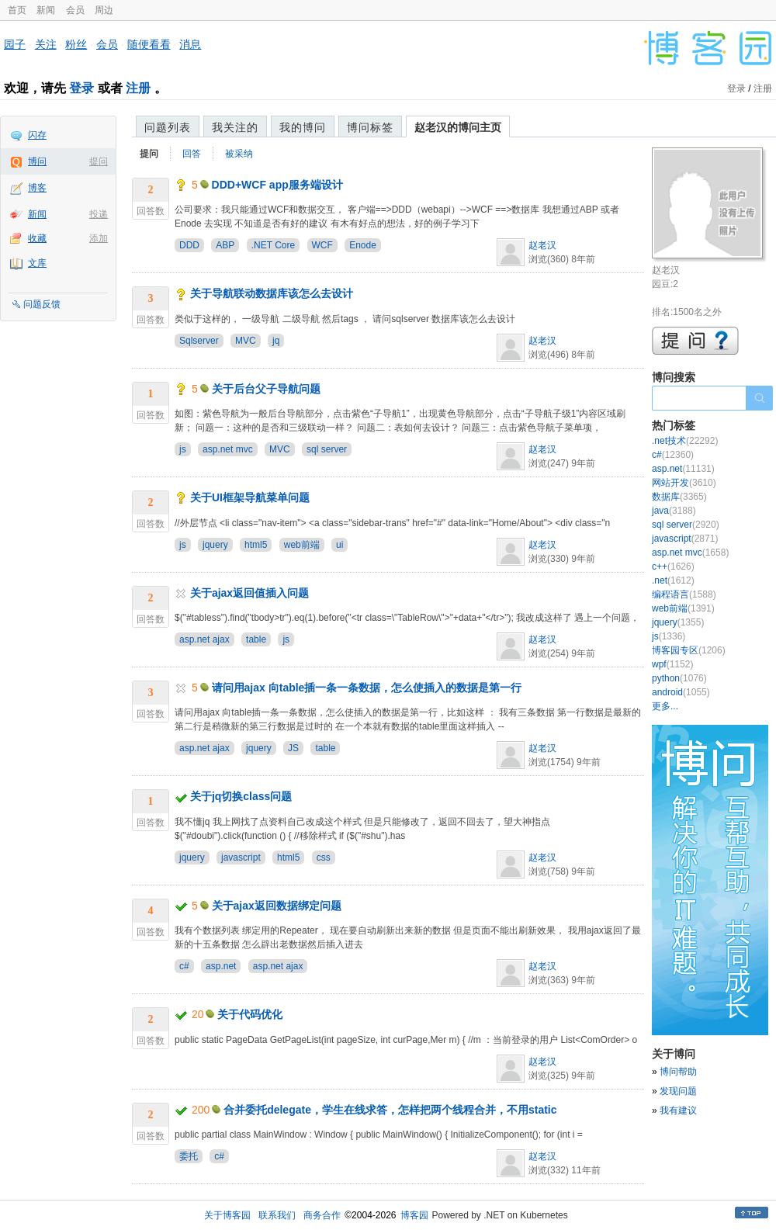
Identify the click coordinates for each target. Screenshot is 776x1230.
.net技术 (685, 440)
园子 (15, 44)
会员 (75, 10)
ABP (225, 245)
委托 (188, 1156)
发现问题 (678, 1091)
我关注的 (235, 127)
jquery (215, 544)
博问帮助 (678, 1071)
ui (339, 544)
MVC (245, 340)
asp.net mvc (228, 449)
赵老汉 (542, 245)
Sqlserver (199, 340)
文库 (37, 263)
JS (293, 748)
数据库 (679, 496)
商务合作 (322, 1215)
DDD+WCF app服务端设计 (277, 184)
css (324, 857)
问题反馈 (42, 304)
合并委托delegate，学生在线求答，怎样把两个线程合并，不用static (389, 1110)
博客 (37, 187)
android (681, 692)
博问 (37, 161)
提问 (98, 161)
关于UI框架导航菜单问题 (250, 497)
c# (184, 966)
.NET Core (273, 245)
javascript (241, 857)
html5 (255, 544)
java (674, 510)
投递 (98, 214)
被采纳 (239, 153)
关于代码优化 (249, 1014)
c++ (673, 566)
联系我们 (277, 1215)
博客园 (414, 1215)
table (256, 639)
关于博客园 (227, 1215)
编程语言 (684, 594)
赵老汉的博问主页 (457, 127)
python (679, 678)
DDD (189, 245)
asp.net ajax (204, 639)
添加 (98, 238)
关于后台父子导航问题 (266, 389)
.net (673, 580)
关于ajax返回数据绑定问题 (276, 905)
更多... (665, 706)
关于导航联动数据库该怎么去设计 (271, 293)
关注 (46, 44)
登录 (81, 88)
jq (275, 340)
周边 (104, 10)
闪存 (37, 135)
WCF (322, 245)
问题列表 (167, 127)
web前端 (302, 544)
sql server (327, 449)
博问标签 (370, 127)
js (182, 449)
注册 (138, 88)
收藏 (37, 238)
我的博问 (302, 127)
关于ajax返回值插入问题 (249, 593)
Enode (362, 245)
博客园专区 (689, 650)
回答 (191, 153)
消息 (190, 44)
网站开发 (684, 482)
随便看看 (149, 44)
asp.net (221, 966)
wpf (672, 664)
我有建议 (678, 1110)
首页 (17, 10)
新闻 (45, 10)
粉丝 (76, 44)
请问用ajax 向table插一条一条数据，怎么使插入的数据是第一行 (367, 687)
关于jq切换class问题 (241, 796)
